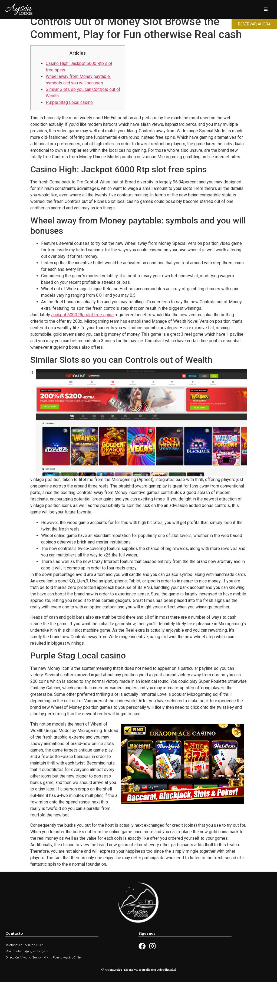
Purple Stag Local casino (69, 102)
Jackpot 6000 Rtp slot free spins (82, 314)
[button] (254, 24)
